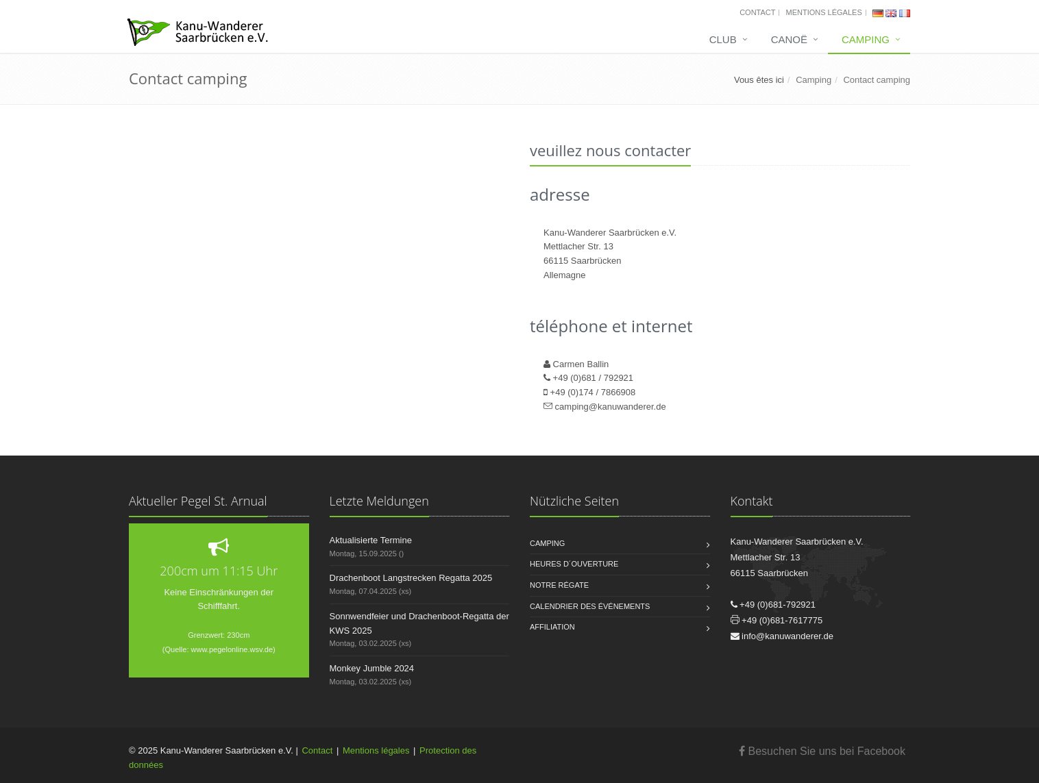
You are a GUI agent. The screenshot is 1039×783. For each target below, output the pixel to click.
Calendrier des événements (590, 606)
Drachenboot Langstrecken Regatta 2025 (411, 578)
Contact (757, 12)
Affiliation (552, 627)
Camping (866, 39)
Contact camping (876, 80)
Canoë (789, 39)
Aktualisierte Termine (371, 540)
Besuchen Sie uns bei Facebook (822, 751)
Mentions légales (823, 12)
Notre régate (559, 585)
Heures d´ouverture (574, 564)
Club (723, 39)
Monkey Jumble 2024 (372, 668)
